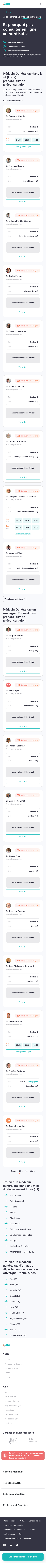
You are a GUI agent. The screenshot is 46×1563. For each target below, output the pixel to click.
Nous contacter (10, 1397)
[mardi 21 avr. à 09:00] (27, 1045)
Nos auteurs (9, 1410)
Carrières (8, 1423)
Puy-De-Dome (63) (18, 1318)
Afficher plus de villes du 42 (22, 1252)
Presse (7, 1377)
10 (26, 1171)
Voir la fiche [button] (23, 202)
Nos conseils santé (12, 1401)
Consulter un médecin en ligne (23, 1557)
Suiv (32, 1171)
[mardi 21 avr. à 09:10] (35, 1045)
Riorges (13, 1241)
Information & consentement (14, 1530)
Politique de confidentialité (13, 1525)
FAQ (6, 1392)
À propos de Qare (12, 1419)
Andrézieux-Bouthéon (19, 1246)
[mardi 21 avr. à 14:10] (27, 140)
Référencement (9, 1534)
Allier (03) (14, 1285)
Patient (7, 1360)
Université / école (11, 1368)
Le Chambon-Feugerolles (21, 1235)
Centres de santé (11, 1414)
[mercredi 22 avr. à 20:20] (27, 520)
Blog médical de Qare (13, 1406)
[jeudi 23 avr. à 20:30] (35, 527)
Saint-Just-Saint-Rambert (21, 1229)
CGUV (22, 1521)
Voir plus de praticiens (14, 599)
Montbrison (15, 1218)
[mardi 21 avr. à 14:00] (18, 140)
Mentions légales (9, 1521)
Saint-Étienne (16, 1195)
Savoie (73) (15, 1330)
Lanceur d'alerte (35, 1521)
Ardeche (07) (15, 1290)
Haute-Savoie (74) (18, 1335)
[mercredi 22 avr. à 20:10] (18, 520)
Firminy (13, 1212)
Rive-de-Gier (15, 1224)
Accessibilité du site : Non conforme (17, 1538)
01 (20, 1171)
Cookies (32, 1530)
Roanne (13, 1207)
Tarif (20, 1534)
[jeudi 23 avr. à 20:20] (27, 527)
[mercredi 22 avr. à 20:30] (35, 520)
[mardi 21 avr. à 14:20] (35, 140)
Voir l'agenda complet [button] (23, 147)
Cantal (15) (15, 1296)
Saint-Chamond (17, 1201)
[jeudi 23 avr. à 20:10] (18, 527)
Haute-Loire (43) (17, 1313)
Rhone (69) (15, 1324)
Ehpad (7, 1373)
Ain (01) (13, 1279)
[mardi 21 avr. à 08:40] (18, 1045)
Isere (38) (14, 1307)
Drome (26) (15, 1302)
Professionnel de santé (13, 1364)
